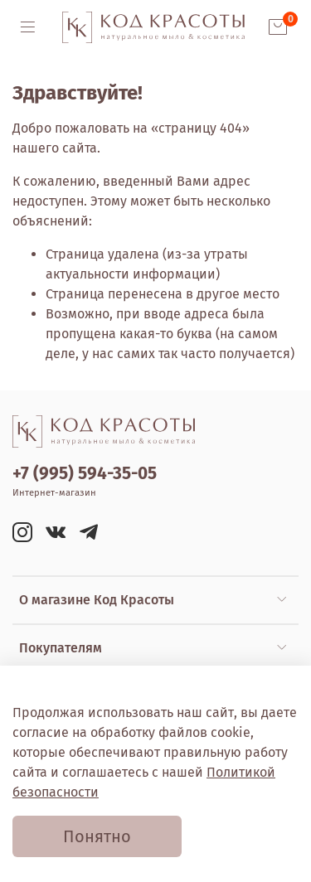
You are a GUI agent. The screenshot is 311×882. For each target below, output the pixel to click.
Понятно (97, 836)
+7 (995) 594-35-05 (84, 473)
